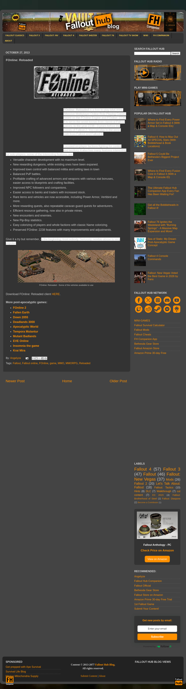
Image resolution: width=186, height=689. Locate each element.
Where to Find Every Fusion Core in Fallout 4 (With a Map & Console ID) (164, 174)
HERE (56, 294)
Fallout (17, 363)
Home (67, 381)
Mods (170, 479)
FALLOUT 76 (108, 35)
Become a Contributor (148, 502)
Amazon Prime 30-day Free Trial (153, 599)
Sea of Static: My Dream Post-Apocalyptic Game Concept (162, 242)
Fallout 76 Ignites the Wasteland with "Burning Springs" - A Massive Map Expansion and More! (162, 226)
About (102, 676)
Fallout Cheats (142, 334)
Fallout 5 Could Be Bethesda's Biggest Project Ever (163, 157)
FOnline (43, 363)
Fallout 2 (140, 483)
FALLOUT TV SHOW (128, 35)
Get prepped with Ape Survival (23, 666)
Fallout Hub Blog (105, 664)
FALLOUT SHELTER (88, 35)
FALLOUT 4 (68, 35)
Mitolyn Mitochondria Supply (22, 676)
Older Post (118, 381)
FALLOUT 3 (34, 35)
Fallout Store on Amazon (148, 594)
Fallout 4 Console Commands (158, 257)
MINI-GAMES (142, 320)
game (53, 363)
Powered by (157, 646)
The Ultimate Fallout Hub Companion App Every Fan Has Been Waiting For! (163, 191)
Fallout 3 (171, 469)
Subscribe (157, 636)
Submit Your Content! (146, 608)
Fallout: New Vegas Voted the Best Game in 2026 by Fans (163, 276)
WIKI (145, 35)
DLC (148, 491)
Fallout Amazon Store (146, 348)
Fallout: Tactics (163, 487)
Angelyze (139, 576)
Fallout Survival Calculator (149, 325)
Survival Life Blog (16, 671)
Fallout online (30, 363)
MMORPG (72, 363)
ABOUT (8, 41)
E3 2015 (158, 495)
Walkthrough (164, 491)
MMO (61, 363)
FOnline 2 (19, 307)
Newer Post (15, 381)
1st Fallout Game (144, 604)
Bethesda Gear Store (146, 343)
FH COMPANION (161, 35)
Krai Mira (19, 350)
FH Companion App (145, 339)
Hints (137, 491)
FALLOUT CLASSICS (14, 35)
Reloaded (84, 363)
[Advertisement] (33, 126)
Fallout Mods (141, 329)
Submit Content (89, 676)
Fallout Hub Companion (148, 580)
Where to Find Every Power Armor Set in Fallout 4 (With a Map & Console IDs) (164, 122)
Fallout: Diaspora (171, 498)
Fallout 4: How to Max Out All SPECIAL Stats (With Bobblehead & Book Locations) (163, 141)
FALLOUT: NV (51, 35)
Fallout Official (142, 585)
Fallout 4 (142, 469)
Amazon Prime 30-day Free (150, 352)
